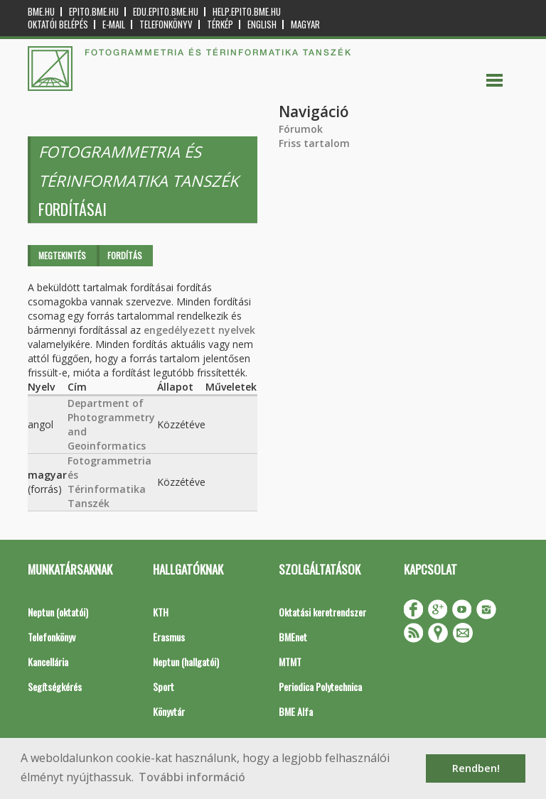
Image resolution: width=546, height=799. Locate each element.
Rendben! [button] (476, 768)
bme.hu (41, 11)
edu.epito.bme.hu (165, 11)
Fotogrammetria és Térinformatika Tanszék (109, 482)
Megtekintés (62, 255)
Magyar (305, 24)
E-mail (113, 24)
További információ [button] (192, 777)
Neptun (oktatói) (58, 611)
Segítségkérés (55, 686)
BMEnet (293, 636)
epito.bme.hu (94, 11)
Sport (163, 686)
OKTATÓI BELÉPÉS (58, 24)
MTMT (290, 661)
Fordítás (124, 255)
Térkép (220, 24)
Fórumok (301, 129)
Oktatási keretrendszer (322, 611)
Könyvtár (169, 711)
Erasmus (169, 636)
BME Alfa (296, 711)
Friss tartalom (314, 143)
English (262, 24)
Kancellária (48, 661)
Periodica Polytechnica (320, 686)
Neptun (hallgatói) (186, 661)
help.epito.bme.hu (247, 11)
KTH (160, 611)
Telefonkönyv (166, 24)
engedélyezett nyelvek (199, 330)
